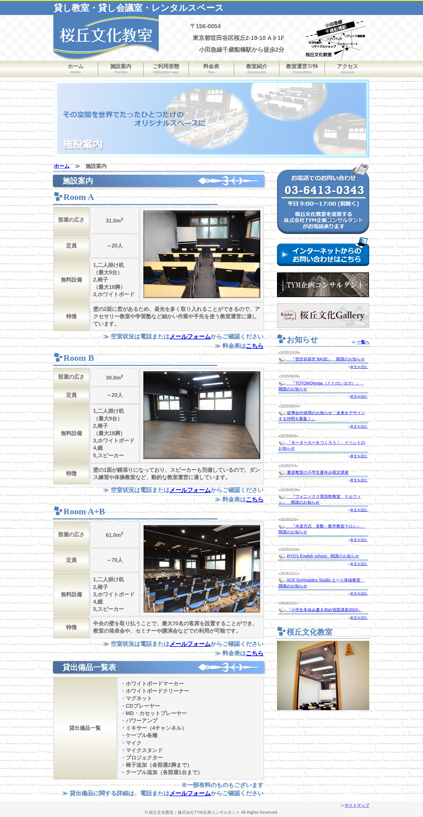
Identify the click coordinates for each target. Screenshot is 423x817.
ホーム (75, 68)
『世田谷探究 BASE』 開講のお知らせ (321, 359)
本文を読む (359, 367)
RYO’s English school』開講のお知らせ (318, 556)
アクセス (347, 68)
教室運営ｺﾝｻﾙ (302, 68)
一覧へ (363, 342)
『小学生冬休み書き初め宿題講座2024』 (320, 609)
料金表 (211, 68)
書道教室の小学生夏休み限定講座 (313, 472)
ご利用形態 (166, 68)
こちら (254, 346)
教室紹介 (256, 68)
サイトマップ (357, 805)
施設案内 (120, 68)
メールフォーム (190, 336)
